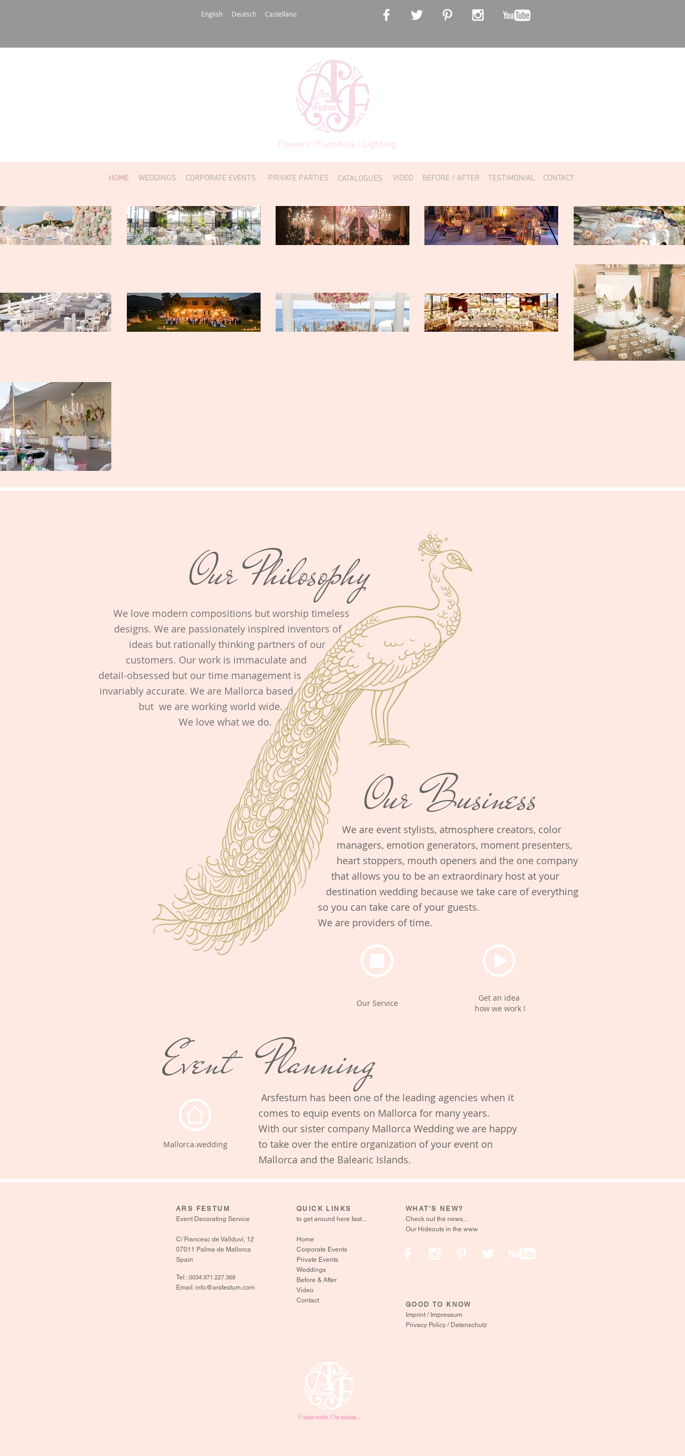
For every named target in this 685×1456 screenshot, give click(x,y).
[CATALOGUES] (360, 178)
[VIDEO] (402, 178)
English (212, 14)
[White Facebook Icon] (386, 15)
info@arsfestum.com (225, 1287)
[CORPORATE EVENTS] (221, 178)
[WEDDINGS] (157, 178)
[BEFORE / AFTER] (451, 178)
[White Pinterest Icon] (447, 15)
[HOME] (118, 178)
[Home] (195, 1115)
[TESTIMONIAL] (511, 178)
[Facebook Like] (563, 16)
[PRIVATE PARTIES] (298, 178)
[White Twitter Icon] (417, 15)
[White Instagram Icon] (478, 15)
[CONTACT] (558, 178)
